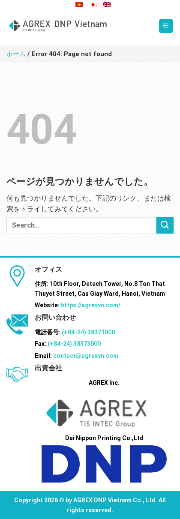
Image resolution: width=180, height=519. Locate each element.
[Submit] (165, 225)
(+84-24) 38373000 (74, 343)
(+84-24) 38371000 (88, 332)
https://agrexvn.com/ (90, 305)
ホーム (16, 54)
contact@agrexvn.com (85, 355)
